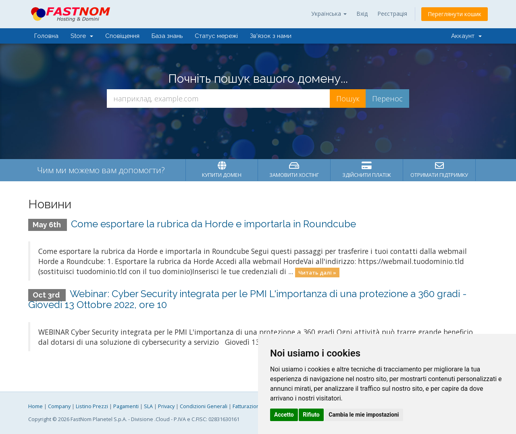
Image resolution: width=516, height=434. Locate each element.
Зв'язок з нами (270, 36)
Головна (46, 36)
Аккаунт (466, 36)
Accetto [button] (284, 414)
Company (59, 406)
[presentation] (258, 129)
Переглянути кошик (454, 14)
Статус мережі (216, 36)
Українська (329, 13)
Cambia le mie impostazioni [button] (364, 414)
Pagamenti (126, 406)
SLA (148, 406)
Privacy (166, 406)
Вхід (362, 13)
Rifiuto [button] (311, 414)
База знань (167, 36)
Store (82, 36)
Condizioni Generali (203, 406)
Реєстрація (392, 13)
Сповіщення (122, 36)
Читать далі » (317, 272)
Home (35, 406)
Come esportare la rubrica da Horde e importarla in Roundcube (213, 224)
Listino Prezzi (92, 406)
